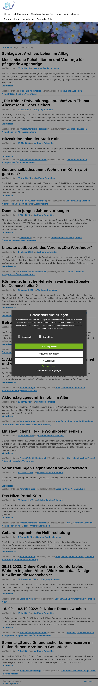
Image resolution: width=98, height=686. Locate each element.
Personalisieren (49, 366)
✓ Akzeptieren (49, 346)
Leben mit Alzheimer (68, 14)
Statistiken (46, 336)
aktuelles (28, 19)
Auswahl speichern (49, 353)
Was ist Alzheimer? (42, 14)
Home (7, 14)
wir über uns (22, 14)
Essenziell (24, 336)
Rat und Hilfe (12, 19)
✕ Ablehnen (49, 361)
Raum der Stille (44, 19)
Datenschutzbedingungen (49, 370)
